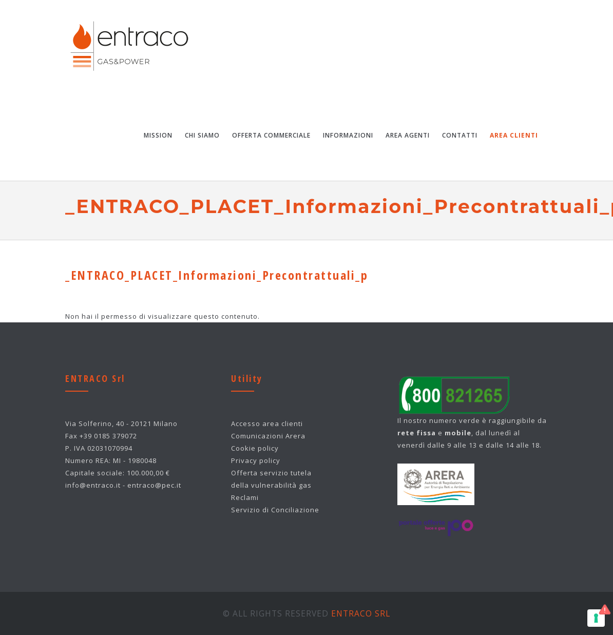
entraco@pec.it (154, 485)
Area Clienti (514, 135)
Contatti (459, 135)
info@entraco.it (93, 485)
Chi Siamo (202, 135)
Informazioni (348, 135)
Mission (158, 135)
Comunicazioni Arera (268, 435)
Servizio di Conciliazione (275, 509)
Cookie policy (255, 448)
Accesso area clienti (267, 423)
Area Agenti (408, 135)
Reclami (245, 497)
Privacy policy (255, 460)
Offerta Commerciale (271, 135)
